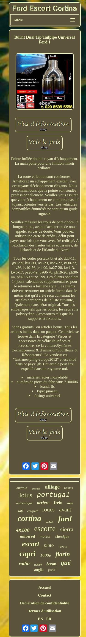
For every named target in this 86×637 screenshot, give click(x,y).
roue (70, 503)
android (22, 488)
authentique (24, 503)
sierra (66, 529)
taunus (68, 488)
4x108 (23, 530)
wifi (20, 511)
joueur (51, 570)
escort (30, 544)
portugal (53, 495)
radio (24, 563)
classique (62, 537)
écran (51, 564)
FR (48, 619)
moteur (45, 536)
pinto (49, 545)
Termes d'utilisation (44, 611)
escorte (44, 528)
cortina (29, 518)
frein (58, 502)
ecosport (32, 511)
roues (48, 509)
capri (27, 553)
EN (40, 619)
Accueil (45, 587)
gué (66, 562)
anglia (39, 570)
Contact (44, 595)
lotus (25, 495)
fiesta (62, 546)
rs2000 (38, 564)
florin (62, 554)
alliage (52, 487)
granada (36, 488)
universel (27, 536)
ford (65, 518)
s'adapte (50, 522)
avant (65, 510)
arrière (43, 502)
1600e (45, 555)
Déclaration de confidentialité (44, 603)
